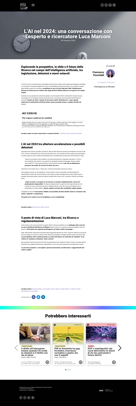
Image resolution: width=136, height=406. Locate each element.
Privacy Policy (23, 390)
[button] (34, 297)
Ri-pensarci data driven (40, 207)
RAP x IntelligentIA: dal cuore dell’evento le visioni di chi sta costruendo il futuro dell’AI (101, 352)
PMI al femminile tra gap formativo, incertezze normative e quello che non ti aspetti (67, 352)
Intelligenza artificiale (104, 86)
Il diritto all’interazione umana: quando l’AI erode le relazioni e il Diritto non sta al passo (34, 352)
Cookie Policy (31, 390)
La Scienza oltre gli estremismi (70, 133)
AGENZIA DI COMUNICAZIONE (109, 390)
